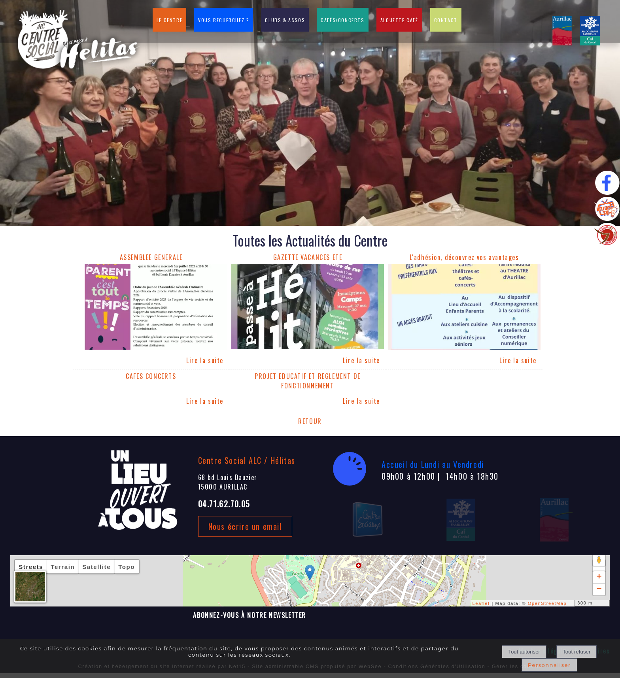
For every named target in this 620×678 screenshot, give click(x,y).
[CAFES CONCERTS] (151, 381)
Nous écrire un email (245, 526)
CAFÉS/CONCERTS (342, 20)
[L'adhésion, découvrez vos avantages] (464, 258)
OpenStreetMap (547, 603)
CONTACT (445, 20)
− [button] (599, 589)
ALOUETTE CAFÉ (399, 20)
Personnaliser (549, 665)
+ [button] (599, 577)
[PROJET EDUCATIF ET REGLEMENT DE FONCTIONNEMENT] (307, 381)
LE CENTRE (169, 20)
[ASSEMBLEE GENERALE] (151, 258)
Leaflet (481, 603)
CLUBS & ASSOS (285, 20)
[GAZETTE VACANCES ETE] (307, 258)
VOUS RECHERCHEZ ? (223, 20)
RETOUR (310, 421)
